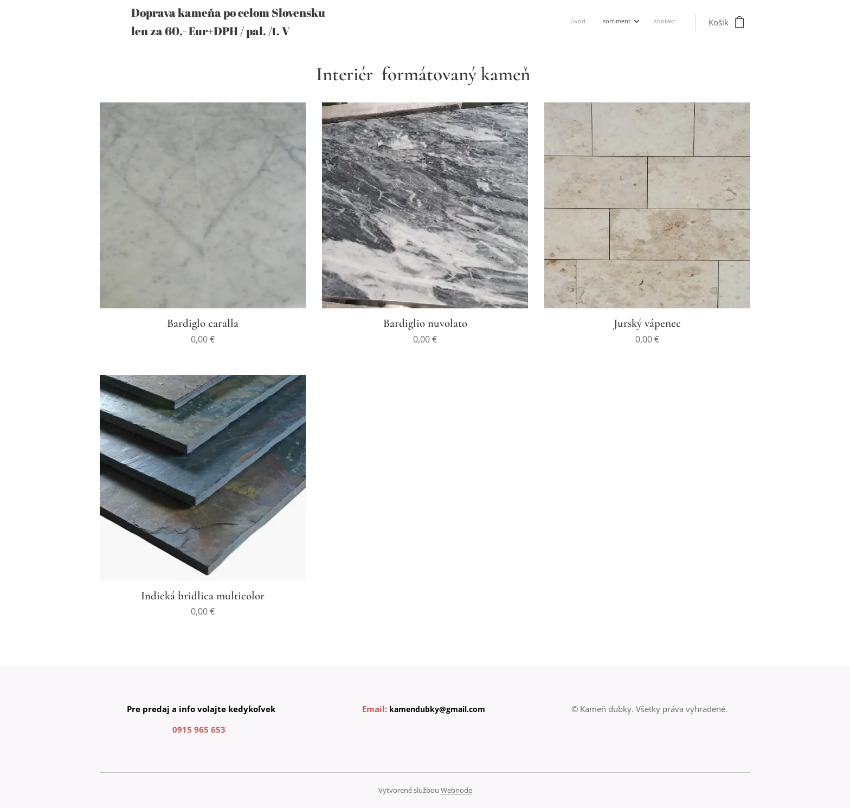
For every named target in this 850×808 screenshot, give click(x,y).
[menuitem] (638, 22)
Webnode (456, 790)
